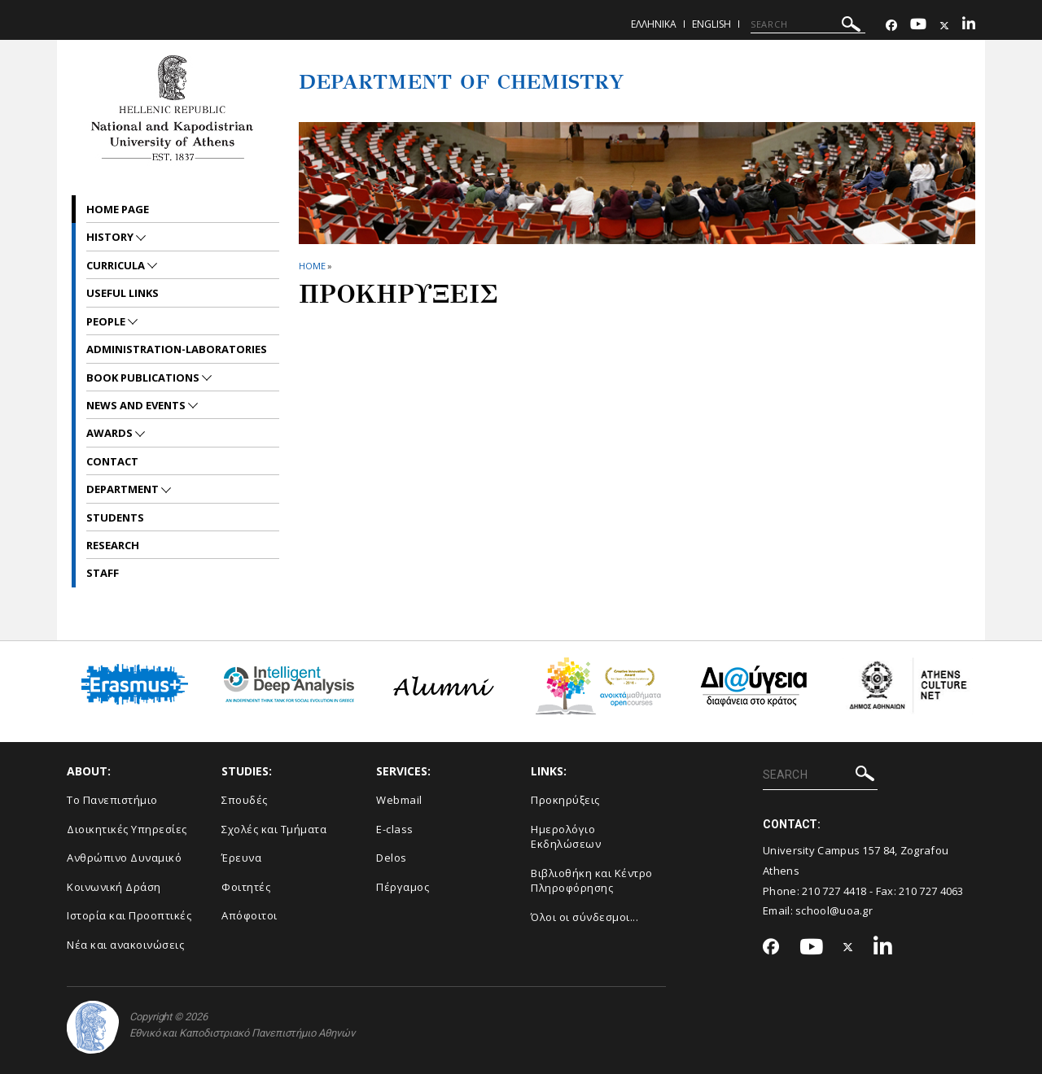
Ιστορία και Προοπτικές (129, 915)
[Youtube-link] (918, 26)
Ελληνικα (653, 24)
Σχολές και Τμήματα (273, 829)
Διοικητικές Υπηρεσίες (127, 829)
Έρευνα (241, 857)
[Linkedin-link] (968, 26)
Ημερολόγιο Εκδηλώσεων (566, 837)
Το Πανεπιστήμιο (112, 799)
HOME (312, 266)
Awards (110, 433)
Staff (102, 572)
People (107, 321)
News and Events (137, 405)
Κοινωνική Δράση (114, 887)
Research (112, 545)
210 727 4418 (834, 891)
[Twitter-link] (944, 26)
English (711, 24)
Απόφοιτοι (249, 915)
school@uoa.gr (834, 910)
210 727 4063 (931, 891)
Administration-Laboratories (176, 349)
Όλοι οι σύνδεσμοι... (584, 917)
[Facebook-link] (891, 26)
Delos (391, 857)
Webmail (399, 799)
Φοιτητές (245, 887)
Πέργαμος (402, 887)
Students (115, 517)
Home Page (117, 209)
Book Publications (144, 377)
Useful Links (122, 293)
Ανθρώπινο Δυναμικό (124, 857)
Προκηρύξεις (565, 799)
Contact (112, 461)
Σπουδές (244, 799)
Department (123, 489)
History (111, 236)
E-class (395, 829)
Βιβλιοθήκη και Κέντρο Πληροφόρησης (592, 881)
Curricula (116, 265)
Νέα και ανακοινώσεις (125, 944)
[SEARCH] (808, 24)
